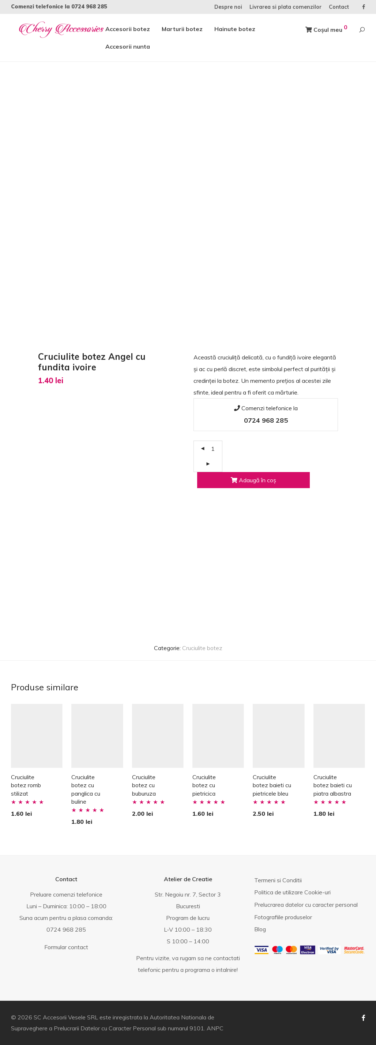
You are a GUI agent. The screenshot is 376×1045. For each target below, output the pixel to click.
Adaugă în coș (253, 480)
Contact (339, 7)
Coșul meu (326, 28)
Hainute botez (234, 29)
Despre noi (228, 7)
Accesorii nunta (127, 46)
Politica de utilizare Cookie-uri (292, 892)
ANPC (215, 1028)
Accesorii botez (127, 29)
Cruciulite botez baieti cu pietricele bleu (272, 785)
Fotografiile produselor (283, 917)
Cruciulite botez (202, 648)
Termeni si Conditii (278, 880)
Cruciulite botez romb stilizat (26, 785)
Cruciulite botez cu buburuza (144, 785)
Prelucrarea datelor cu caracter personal (306, 904)
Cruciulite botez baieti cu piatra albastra (332, 785)
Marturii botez (182, 29)
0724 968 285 (89, 6)
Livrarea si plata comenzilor (285, 7)
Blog (260, 929)
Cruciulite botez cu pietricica (204, 785)
